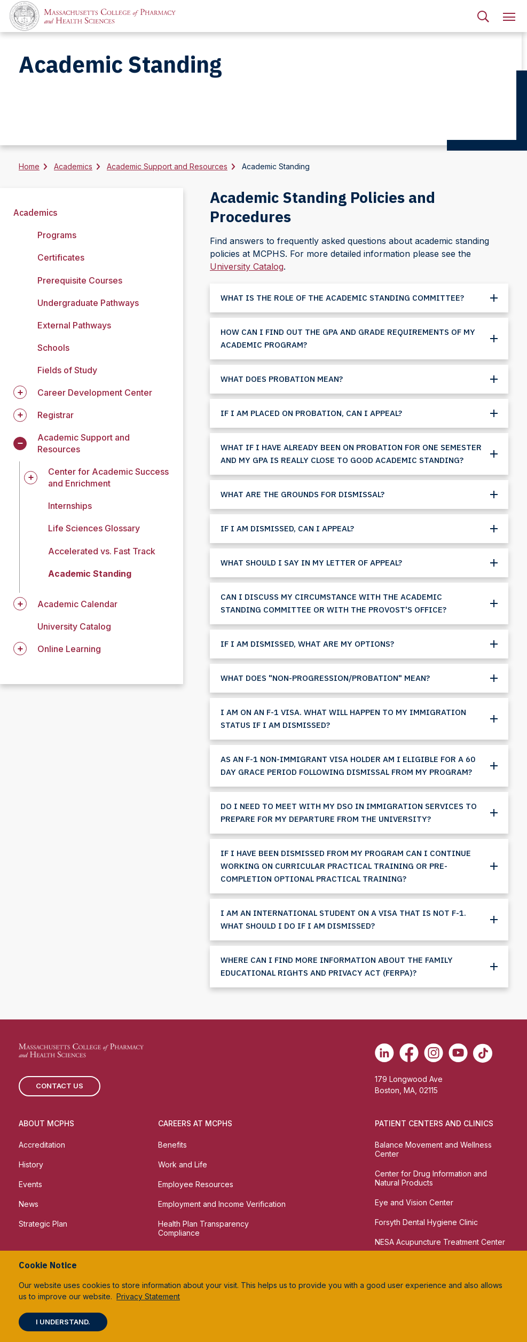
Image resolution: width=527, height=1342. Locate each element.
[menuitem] (483, 16)
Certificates (60, 257)
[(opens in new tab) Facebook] (409, 1053)
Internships (70, 505)
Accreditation (42, 1144)
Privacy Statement (148, 1296)
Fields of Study (67, 370)
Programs (56, 235)
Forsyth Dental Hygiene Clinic (426, 1222)
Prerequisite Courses (79, 280)
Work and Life (182, 1164)
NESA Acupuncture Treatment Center (440, 1241)
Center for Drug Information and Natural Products (431, 1178)
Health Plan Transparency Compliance (203, 1228)
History (31, 1164)
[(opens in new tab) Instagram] (433, 1053)
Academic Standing (89, 573)
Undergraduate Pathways (88, 302)
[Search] (483, 16)
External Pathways (74, 325)
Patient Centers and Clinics (434, 1123)
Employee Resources (195, 1184)
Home (29, 166)
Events (30, 1184)
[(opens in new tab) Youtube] (458, 1053)
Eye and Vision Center (414, 1202)
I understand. (63, 1321)
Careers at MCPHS (195, 1123)
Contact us (59, 1085)
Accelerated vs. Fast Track (101, 551)
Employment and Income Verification (222, 1203)
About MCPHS (46, 1123)
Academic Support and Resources (167, 166)
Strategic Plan (43, 1223)
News (28, 1203)
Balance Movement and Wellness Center (433, 1149)
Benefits (172, 1144)
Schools (53, 347)
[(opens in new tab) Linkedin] (384, 1053)
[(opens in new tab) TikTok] (482, 1053)
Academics (73, 166)
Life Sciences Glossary (94, 528)
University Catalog (74, 626)
